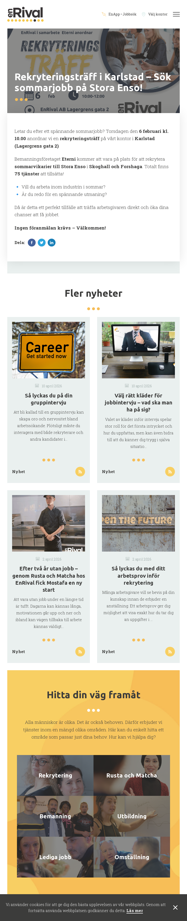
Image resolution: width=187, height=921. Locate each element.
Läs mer (134, 910)
